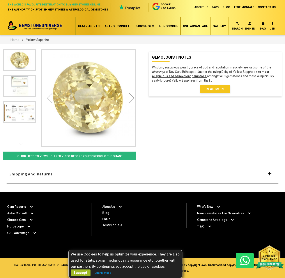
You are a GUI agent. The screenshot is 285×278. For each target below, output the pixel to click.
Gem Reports (89, 26)
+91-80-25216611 (43, 265)
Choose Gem (144, 26)
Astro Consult (117, 26)
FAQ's (215, 7)
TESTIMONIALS (244, 7)
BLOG (226, 7)
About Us (108, 206)
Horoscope (168, 26)
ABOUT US (201, 7)
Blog (105, 213)
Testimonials (112, 225)
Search (237, 26)
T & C (200, 226)
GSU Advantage (195, 26)
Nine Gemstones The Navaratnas (220, 213)
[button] (272, 27)
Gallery (219, 26)
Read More (215, 89)
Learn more (102, 273)
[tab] (142, 174)
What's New (205, 206)
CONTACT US (267, 7)
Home (15, 40)
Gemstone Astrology (212, 220)
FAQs (106, 219)
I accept (80, 273)
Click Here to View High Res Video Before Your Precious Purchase (70, 156)
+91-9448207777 (65, 265)
